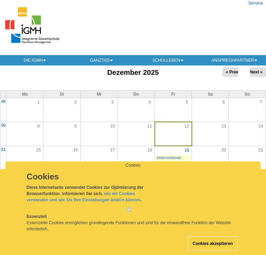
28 (260, 174)
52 (3, 173)
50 (3, 125)
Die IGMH (33, 60)
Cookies (132, 171)
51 (3, 149)
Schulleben (166, 60)
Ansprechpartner (232, 60)
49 (3, 101)
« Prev (232, 72)
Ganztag (99, 60)
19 (187, 150)
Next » (256, 72)
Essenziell (37, 223)
